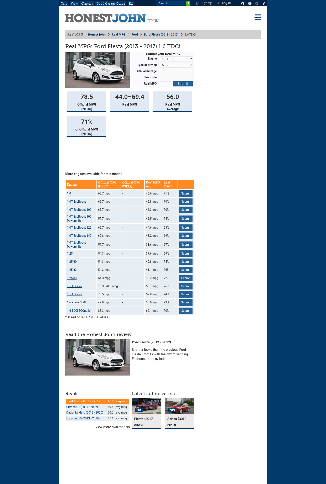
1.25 (70, 253)
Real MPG (118, 34)
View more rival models (112, 427)
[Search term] (173, 3)
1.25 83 (72, 278)
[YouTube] (250, 3)
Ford (134, 34)
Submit (183, 84)
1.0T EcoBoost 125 (79, 227)
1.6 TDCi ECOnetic (78, 310)
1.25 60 (72, 261)
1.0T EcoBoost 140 (79, 235)
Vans (74, 3)
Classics (87, 3)
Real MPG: (151, 83)
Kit (131, 3)
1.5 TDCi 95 (74, 294)
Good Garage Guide (110, 3)
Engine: (153, 58)
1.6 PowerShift (76, 302)
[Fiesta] (146, 406)
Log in (224, 3)
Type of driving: (147, 65)
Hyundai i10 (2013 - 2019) (83, 418)
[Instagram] (257, 3)
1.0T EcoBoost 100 (79, 209)
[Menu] (258, 17)
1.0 (69, 193)
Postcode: (151, 77)
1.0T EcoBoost (76, 201)
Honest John (97, 34)
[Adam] (179, 406)
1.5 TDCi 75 (74, 286)
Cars (64, 3)
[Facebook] (243, 3)
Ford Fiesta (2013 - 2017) (161, 34)
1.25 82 (72, 269)
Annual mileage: (147, 71)
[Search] (188, 3)
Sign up (203, 3)
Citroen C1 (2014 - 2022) (82, 407)
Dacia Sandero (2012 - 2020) (84, 412)
